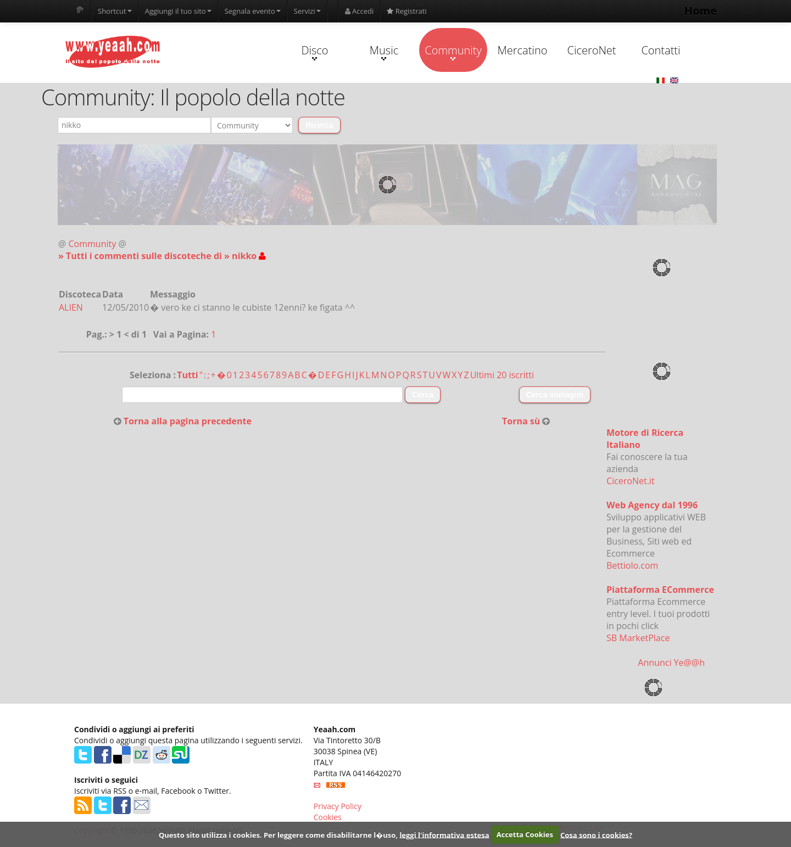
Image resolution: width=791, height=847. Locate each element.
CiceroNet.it (630, 481)
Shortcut (115, 11)
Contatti (660, 50)
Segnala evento (253, 11)
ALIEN (71, 307)
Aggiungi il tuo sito (178, 11)
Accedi (359, 11)
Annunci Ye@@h (671, 663)
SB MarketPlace (638, 638)
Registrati (406, 11)
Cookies (328, 817)
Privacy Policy (337, 806)
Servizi (307, 11)
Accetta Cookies (525, 834)
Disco (314, 51)
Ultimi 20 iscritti (502, 375)
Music (384, 51)
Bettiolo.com (632, 565)
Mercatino (523, 50)
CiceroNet (591, 50)
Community (453, 51)
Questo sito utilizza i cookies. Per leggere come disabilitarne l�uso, (278, 834)
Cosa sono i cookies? (596, 834)
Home (700, 10)
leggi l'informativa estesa (444, 834)
